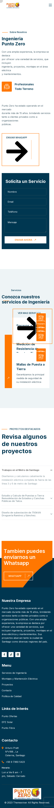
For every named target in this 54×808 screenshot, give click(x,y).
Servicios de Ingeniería (14, 672)
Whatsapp (19, 576)
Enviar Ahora (26, 239)
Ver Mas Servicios (29, 326)
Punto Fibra (8, 728)
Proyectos (7, 684)
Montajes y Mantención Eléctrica (19, 678)
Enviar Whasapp (17, 150)
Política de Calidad (11, 696)
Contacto (7, 690)
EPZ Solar (7, 722)
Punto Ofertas (9, 716)
